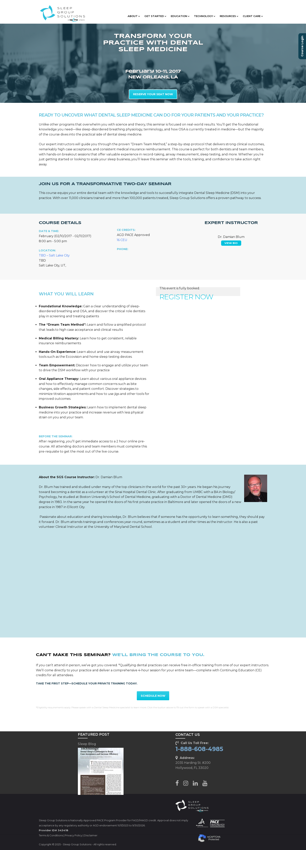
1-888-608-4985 (199, 749)
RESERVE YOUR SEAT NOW (153, 94)
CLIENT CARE (253, 16)
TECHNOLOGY (204, 16)
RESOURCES (229, 16)
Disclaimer (90, 835)
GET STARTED (155, 16)
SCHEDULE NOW (153, 696)
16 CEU (122, 240)
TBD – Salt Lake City (54, 255)
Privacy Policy (73, 835)
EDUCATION (180, 16)
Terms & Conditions (51, 835)
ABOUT (134, 16)
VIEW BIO (231, 243)
